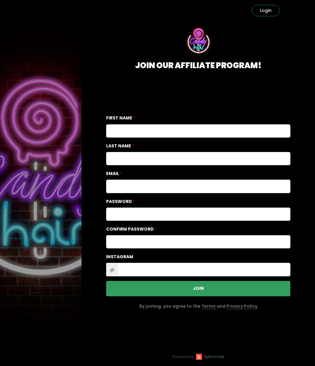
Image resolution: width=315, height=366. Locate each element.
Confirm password (130, 229)
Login (266, 10)
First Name (119, 118)
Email (112, 173)
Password (119, 201)
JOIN (198, 288)
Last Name (118, 146)
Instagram (119, 257)
